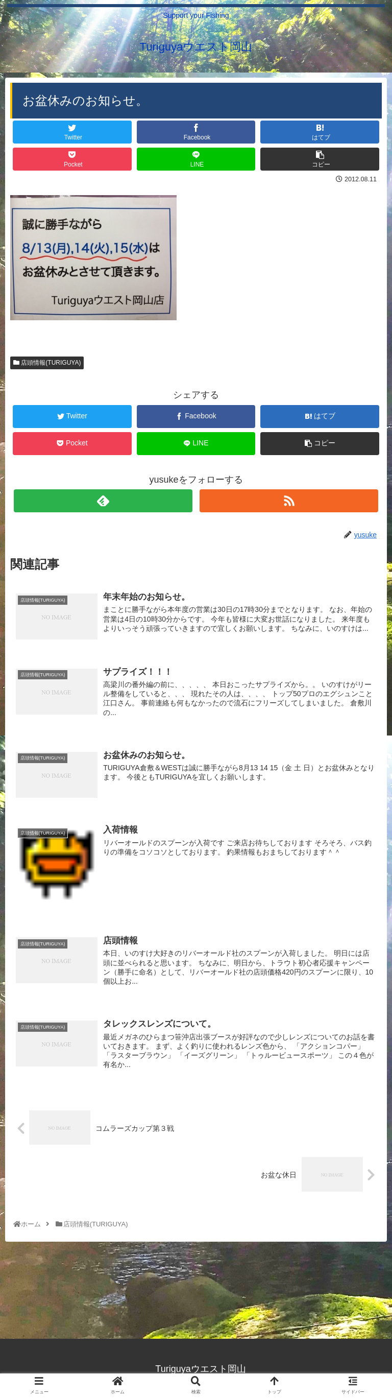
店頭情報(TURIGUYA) (47, 362)
